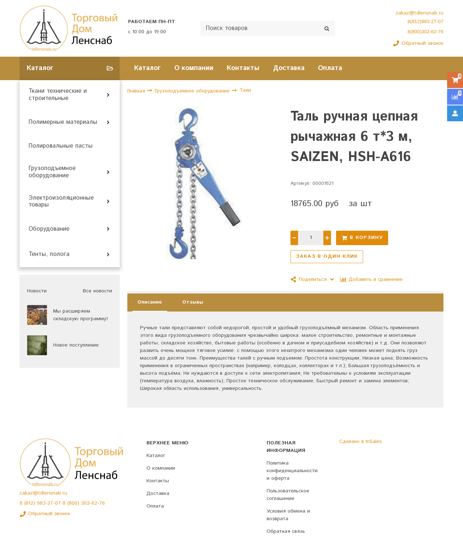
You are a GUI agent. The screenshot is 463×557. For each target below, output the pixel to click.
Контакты (243, 68)
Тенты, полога (49, 254)
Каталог (147, 68)
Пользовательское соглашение (288, 494)
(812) (30, 503)
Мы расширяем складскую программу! (80, 315)
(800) (74, 503)
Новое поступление (76, 345)
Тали (245, 90)
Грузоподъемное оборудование (52, 172)
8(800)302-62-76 (425, 31)
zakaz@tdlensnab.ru (419, 13)
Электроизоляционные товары (61, 202)
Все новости (97, 291)
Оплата (330, 68)
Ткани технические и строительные (58, 95)
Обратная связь (286, 531)
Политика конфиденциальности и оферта (292, 471)
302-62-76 (93, 503)
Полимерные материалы (63, 122)
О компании (193, 68)
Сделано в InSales (360, 441)
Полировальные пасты (61, 146)
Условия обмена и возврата (288, 515)
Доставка (289, 68)
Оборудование (49, 229)
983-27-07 (50, 503)
